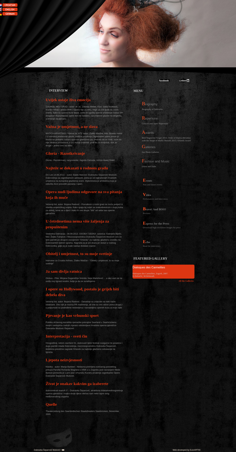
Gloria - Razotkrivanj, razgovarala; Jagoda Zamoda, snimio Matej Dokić (80, 160)
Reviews (147, 213)
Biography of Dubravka (152, 109)
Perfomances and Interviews (155, 199)
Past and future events (152, 184)
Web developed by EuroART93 (187, 450)
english (10, 10)
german (10, 14)
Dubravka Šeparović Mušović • (49, 450)
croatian (10, 5)
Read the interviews (151, 246)
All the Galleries (186, 281)
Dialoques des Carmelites (149, 267)
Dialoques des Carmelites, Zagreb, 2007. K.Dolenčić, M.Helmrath (150, 274)
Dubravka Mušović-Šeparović (174, 65)
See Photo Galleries (150, 152)
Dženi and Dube (149, 166)
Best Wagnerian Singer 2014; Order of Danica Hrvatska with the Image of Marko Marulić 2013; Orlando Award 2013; (166, 139)
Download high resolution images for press (162, 227)
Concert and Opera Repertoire (155, 123)
